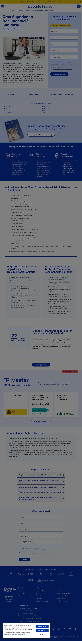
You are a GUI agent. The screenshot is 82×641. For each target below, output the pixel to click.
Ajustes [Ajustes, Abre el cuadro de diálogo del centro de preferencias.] (42, 634)
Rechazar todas (42, 630)
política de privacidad (19, 634)
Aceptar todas (42, 626)
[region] (26, 630)
